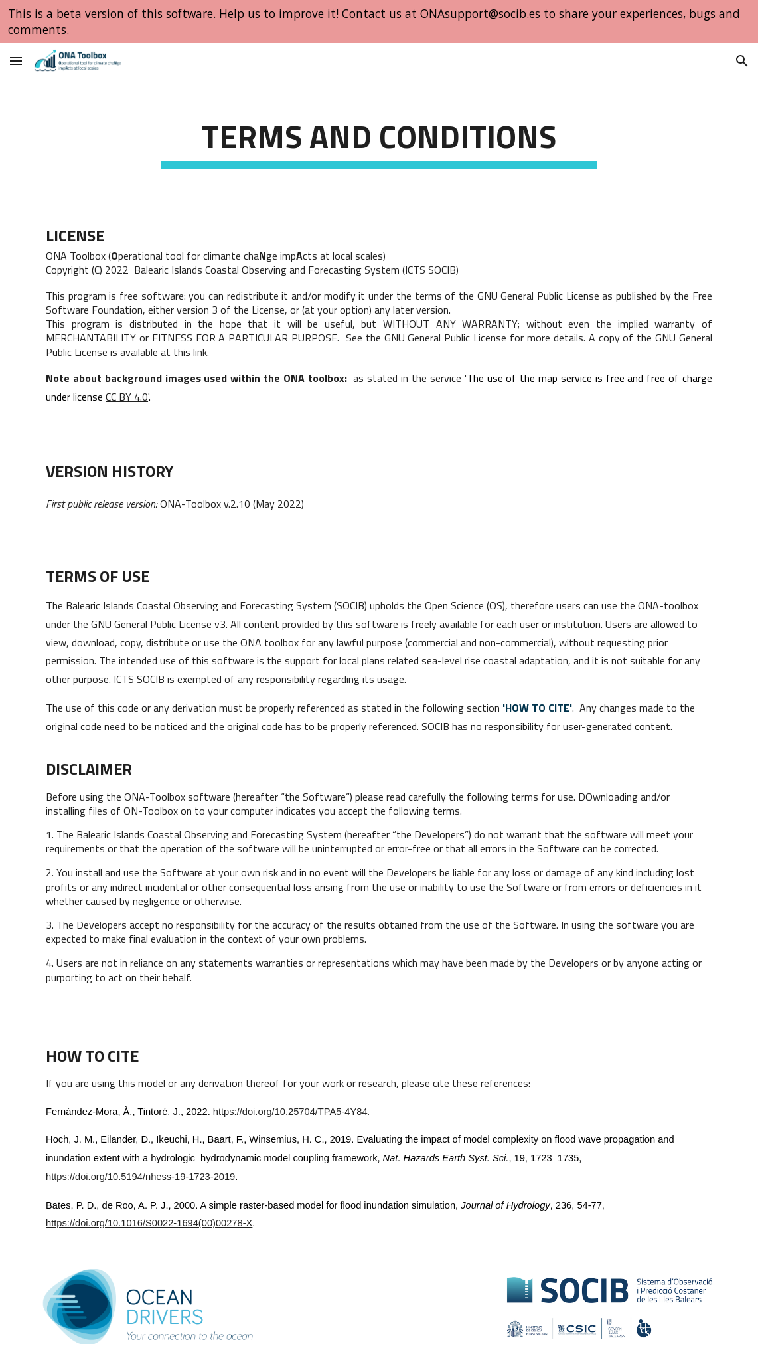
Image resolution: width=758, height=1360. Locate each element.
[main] (378, 136)
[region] (379, 21)
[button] (16, 61)
